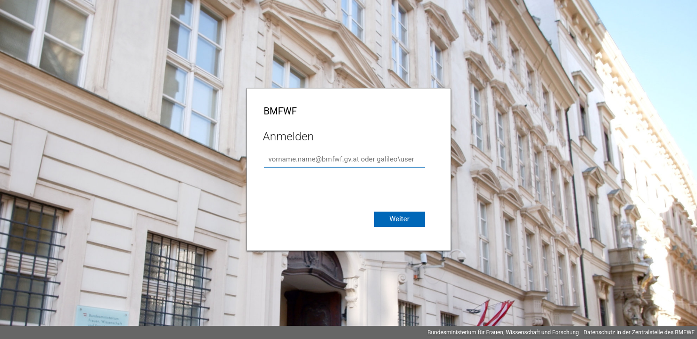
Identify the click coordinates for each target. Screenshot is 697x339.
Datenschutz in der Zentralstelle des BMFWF (639, 332)
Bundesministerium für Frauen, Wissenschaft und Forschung (503, 332)
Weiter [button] (399, 219)
